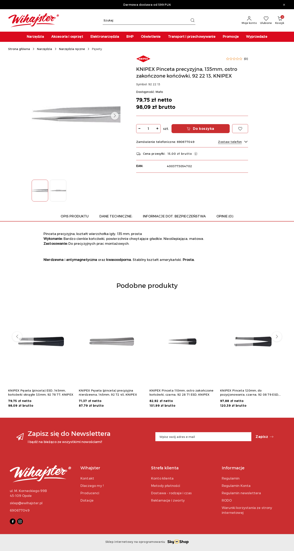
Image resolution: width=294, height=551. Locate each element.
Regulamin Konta (236, 486)
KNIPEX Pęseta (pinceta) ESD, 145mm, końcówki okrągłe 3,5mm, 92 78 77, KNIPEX (40, 392)
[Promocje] (230, 37)
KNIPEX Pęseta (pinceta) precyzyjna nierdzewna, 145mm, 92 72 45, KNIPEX (108, 392)
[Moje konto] (249, 20)
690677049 (20, 510)
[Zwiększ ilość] (157, 128)
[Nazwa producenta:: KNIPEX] (143, 58)
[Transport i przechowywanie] (191, 37)
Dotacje (87, 500)
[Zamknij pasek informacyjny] (284, 5)
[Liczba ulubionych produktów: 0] (266, 20)
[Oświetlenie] (150, 37)
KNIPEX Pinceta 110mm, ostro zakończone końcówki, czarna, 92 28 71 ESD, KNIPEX (181, 392)
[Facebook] (13, 521)
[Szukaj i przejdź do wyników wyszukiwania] (192, 20)
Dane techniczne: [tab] (116, 216)
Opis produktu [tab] (75, 216)
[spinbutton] (148, 128)
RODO (227, 500)
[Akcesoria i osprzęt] (67, 37)
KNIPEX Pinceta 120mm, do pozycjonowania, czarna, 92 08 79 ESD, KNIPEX (249, 393)
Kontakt (87, 478)
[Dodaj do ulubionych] (240, 128)
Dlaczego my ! (92, 486)
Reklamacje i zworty (168, 500)
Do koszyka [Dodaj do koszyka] (200, 128)
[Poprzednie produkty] (17, 336)
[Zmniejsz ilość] (139, 128)
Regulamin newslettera (241, 493)
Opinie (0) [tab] (224, 216)
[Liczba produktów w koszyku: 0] (280, 20)
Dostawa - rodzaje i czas (171, 493)
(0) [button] (246, 58)
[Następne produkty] (277, 336)
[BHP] (130, 37)
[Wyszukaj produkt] (149, 20)
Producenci (89, 493)
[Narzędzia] (35, 37)
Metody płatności (165, 486)
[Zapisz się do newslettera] (203, 436)
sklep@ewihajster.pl (26, 503)
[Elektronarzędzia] (105, 37)
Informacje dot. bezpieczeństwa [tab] (174, 216)
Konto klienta (162, 478)
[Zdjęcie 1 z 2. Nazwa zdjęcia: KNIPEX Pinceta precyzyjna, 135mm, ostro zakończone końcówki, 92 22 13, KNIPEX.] (40, 190)
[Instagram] (20, 521)
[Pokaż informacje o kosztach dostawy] (196, 153)
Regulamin (230, 478)
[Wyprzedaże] (256, 37)
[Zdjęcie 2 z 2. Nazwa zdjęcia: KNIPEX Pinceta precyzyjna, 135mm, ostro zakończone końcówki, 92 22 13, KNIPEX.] (58, 190)
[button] (114, 115)
